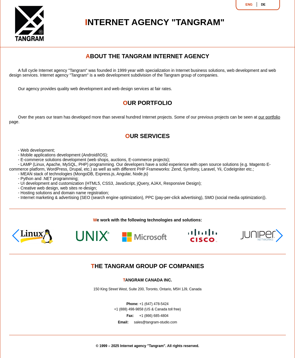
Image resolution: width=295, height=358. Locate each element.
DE (263, 4)
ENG (249, 4)
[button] (279, 235)
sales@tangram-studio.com (155, 322)
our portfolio (269, 117)
